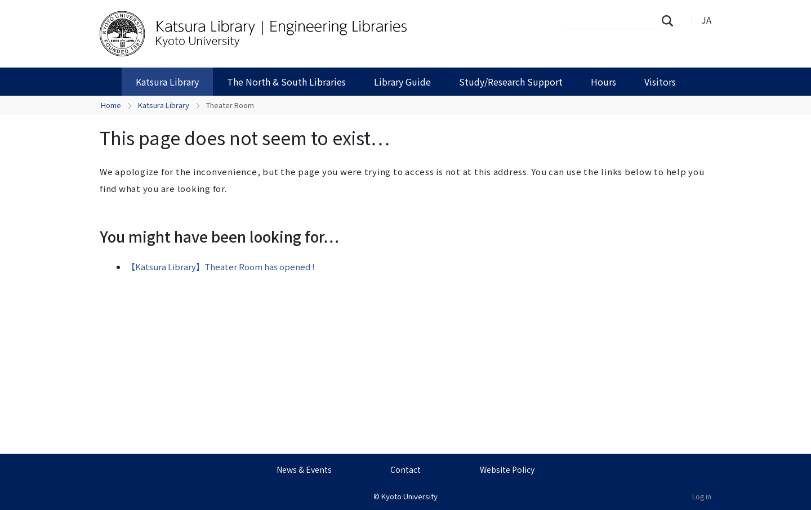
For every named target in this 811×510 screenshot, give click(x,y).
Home (111, 105)
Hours (603, 81)
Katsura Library (167, 81)
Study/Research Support (511, 81)
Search (671, 20)
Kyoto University (409, 496)
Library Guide (402, 81)
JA (706, 19)
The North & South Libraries (286, 81)
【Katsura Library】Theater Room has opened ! (221, 266)
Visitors (660, 81)
